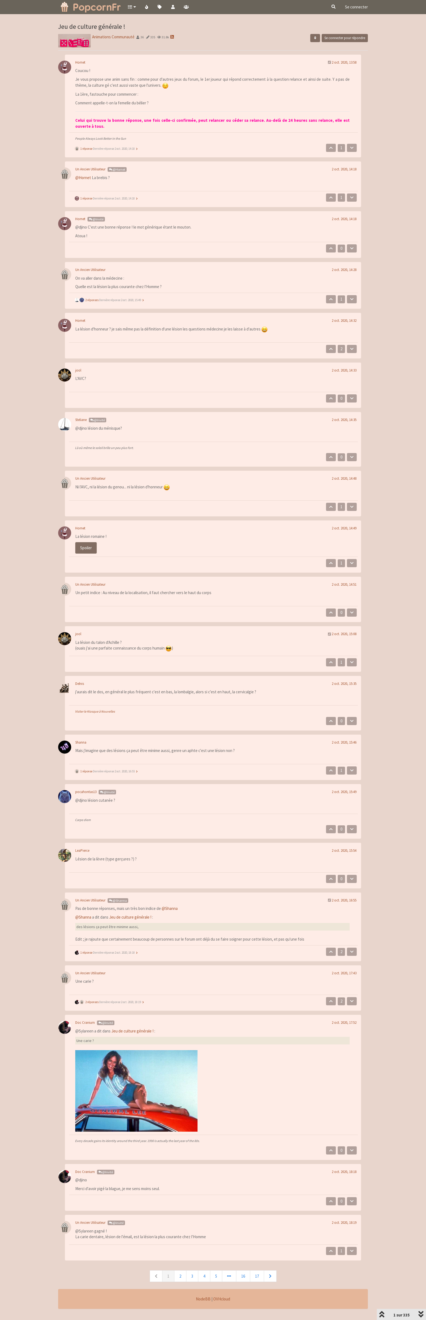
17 (257, 1276)
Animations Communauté (113, 36)
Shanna (80, 742)
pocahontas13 (85, 791)
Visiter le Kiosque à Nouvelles (95, 711)
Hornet (80, 62)
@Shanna (118, 900)
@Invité (96, 219)
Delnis (79, 683)
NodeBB (203, 1299)
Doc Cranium (85, 1022)
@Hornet (117, 169)
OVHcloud (221, 1299)
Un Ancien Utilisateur (90, 169)
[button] (131, 7)
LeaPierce (82, 850)
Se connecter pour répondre (344, 38)
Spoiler (86, 547)
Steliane (81, 419)
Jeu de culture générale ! (130, 917)
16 (243, 1276)
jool (78, 370)
